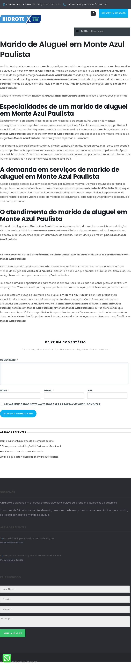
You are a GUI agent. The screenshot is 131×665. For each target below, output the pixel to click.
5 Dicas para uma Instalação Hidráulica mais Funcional (30, 446)
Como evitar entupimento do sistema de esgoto (27, 441)
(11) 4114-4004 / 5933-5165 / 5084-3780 (87, 4)
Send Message (12, 633)
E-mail (49, 390)
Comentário (9, 360)
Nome (4, 390)
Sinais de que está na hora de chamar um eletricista (29, 456)
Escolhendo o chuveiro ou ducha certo (21, 451)
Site (89, 390)
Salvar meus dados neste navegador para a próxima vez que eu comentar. (52, 404)
